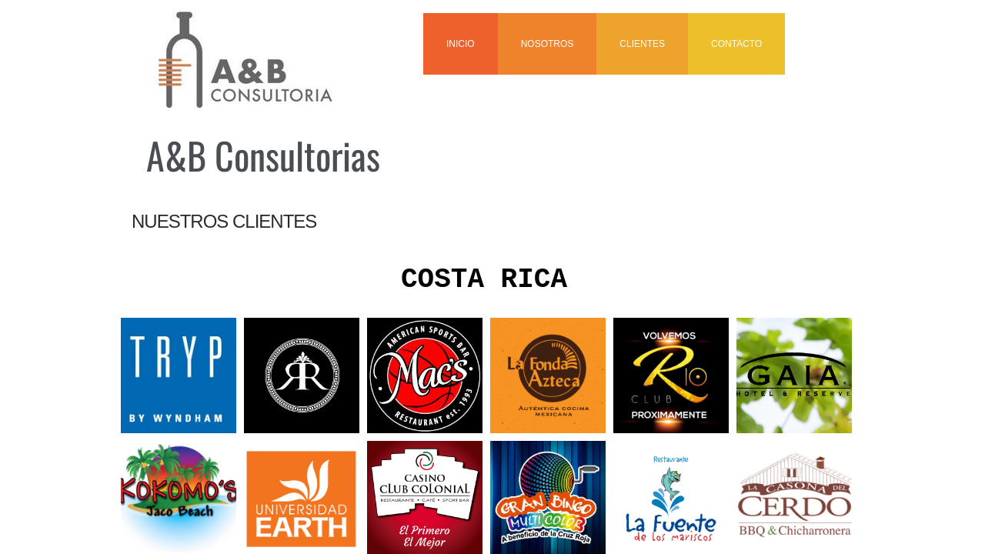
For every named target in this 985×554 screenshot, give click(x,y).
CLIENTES (642, 43)
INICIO (460, 43)
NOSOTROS (547, 43)
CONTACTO (736, 43)
